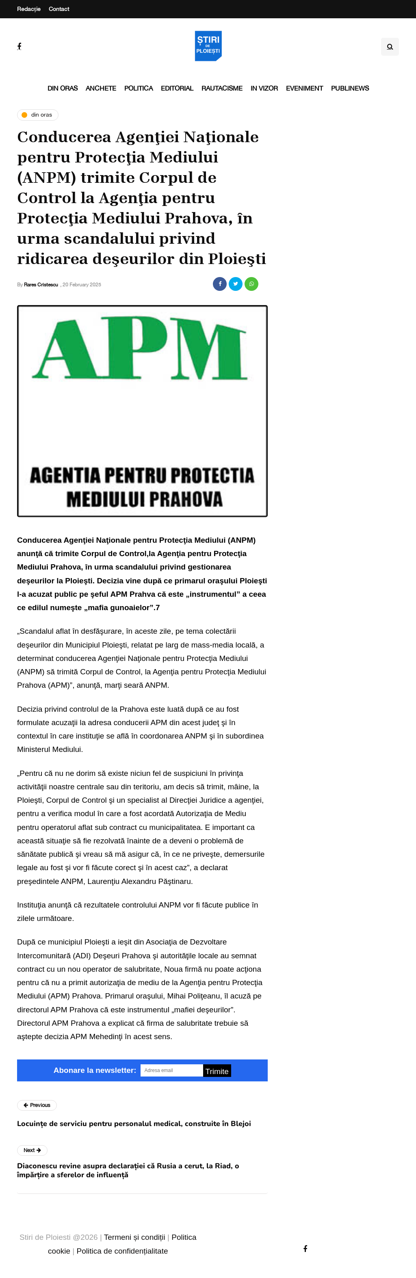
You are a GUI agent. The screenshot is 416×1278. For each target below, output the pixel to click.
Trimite (217, 1071)
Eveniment (304, 88)
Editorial (177, 88)
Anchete (101, 88)
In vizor (264, 88)
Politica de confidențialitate (122, 1251)
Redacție (29, 9)
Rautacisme (222, 88)
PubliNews (350, 88)
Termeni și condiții (134, 1237)
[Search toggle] (390, 47)
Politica (138, 88)
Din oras (63, 88)
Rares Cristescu (41, 285)
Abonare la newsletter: (95, 1070)
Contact (59, 9)
